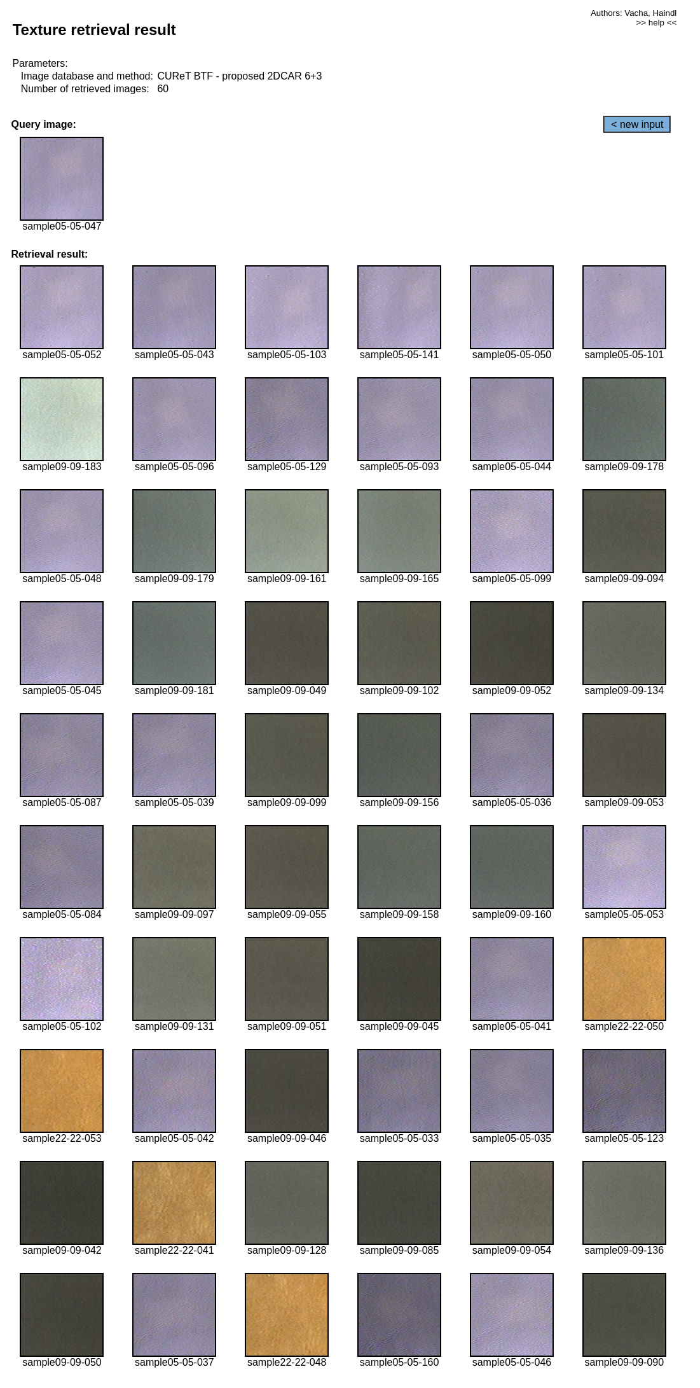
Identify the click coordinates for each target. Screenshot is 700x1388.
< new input (637, 124)
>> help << (656, 22)
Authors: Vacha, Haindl (633, 13)
